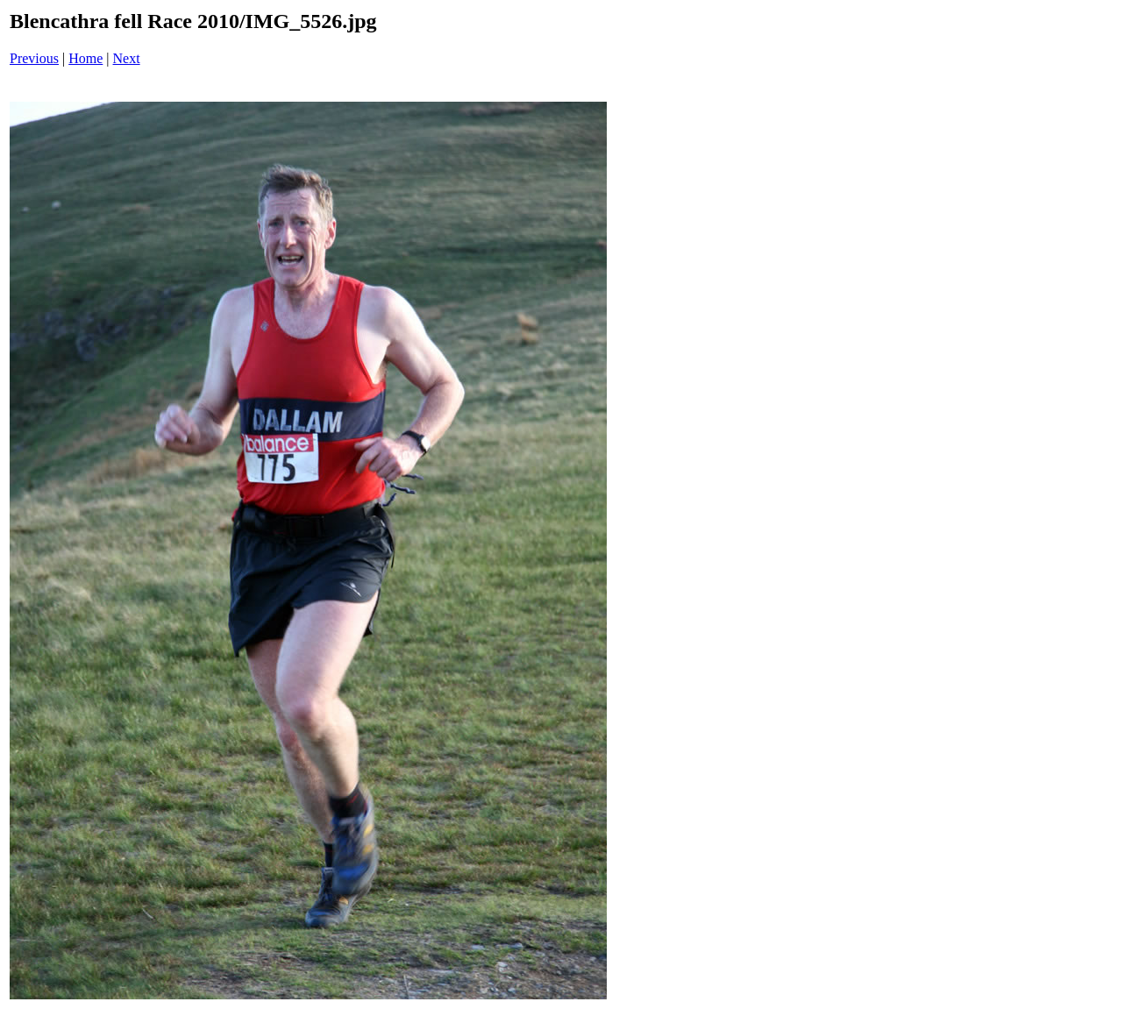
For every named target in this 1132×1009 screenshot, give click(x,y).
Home (85, 58)
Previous (34, 58)
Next (126, 58)
